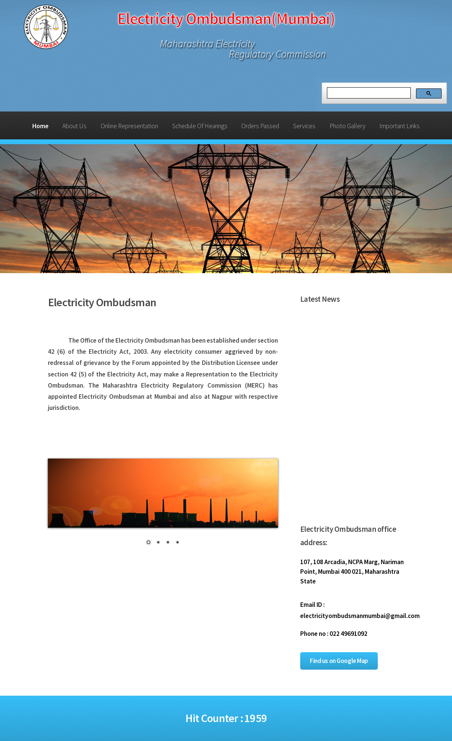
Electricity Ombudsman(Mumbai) (226, 18)
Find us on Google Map (339, 661)
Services (304, 126)
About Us (74, 126)
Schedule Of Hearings (199, 126)
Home (40, 126)
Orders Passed (260, 126)
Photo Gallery (348, 126)
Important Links (399, 126)
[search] (368, 93)
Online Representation (129, 126)
